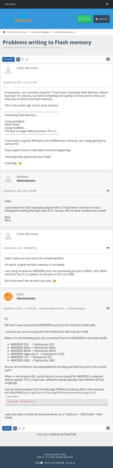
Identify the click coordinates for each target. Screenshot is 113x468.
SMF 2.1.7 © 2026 (45, 457)
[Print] (108, 59)
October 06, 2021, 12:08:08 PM (20, 248)
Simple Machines (65, 457)
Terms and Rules (54, 462)
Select (15, 396)
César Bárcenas (28, 68)
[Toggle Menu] (107, 4)
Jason (21, 294)
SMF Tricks (60, 454)
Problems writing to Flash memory (49, 42)
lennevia (23, 177)
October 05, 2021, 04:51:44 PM (20, 191)
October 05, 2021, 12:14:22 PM (20, 82)
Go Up (7, 429)
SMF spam (43, 434)
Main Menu (11, 4)
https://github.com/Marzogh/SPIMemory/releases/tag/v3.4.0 (60, 393)
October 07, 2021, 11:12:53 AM (20, 308)
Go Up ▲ (71, 462)
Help (38, 462)
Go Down (8, 59)
